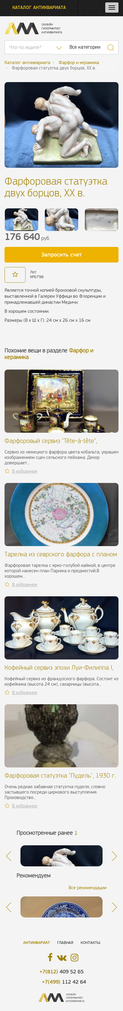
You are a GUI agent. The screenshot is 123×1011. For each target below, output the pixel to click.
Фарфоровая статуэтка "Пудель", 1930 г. (60, 775)
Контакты (90, 942)
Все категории (84, 47)
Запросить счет (61, 254)
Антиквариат (36, 942)
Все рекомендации (87, 887)
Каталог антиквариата (39, 7)
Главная (65, 942)
